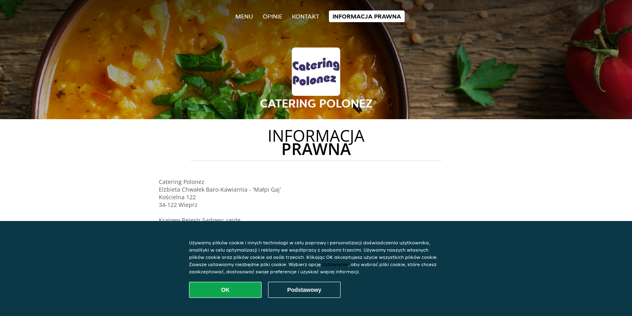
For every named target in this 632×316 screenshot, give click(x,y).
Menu (244, 16)
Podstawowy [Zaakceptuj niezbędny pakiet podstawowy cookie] (304, 290)
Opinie (272, 16)
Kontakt (305, 16)
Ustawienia (335, 264)
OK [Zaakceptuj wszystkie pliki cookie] (225, 290)
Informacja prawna (367, 16)
